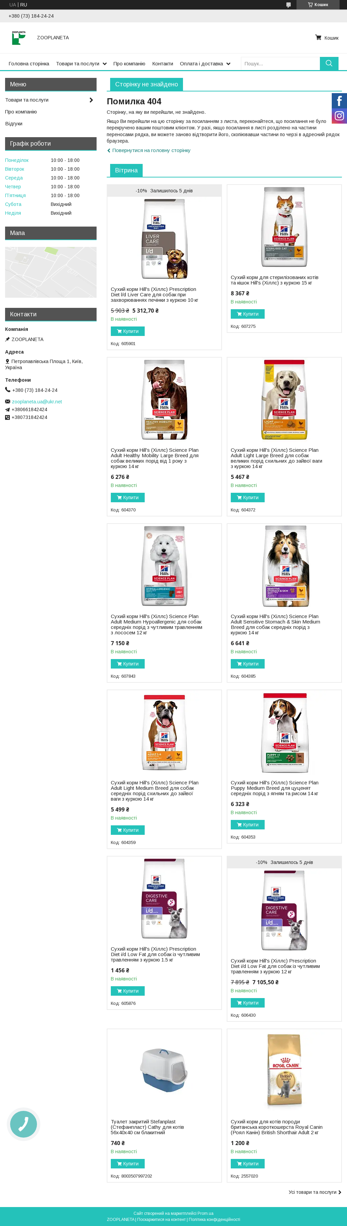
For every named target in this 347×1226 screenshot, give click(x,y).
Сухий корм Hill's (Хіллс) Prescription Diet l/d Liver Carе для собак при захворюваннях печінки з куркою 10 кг (154, 295)
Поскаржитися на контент (161, 1219)
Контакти (162, 63)
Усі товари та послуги (312, 1192)
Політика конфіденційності (214, 1219)
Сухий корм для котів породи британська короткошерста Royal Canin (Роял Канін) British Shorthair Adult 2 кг (277, 1127)
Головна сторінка (28, 63)
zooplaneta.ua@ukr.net (37, 401)
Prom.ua (205, 1213)
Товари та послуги (77, 63)
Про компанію (129, 63)
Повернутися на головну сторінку (152, 150)
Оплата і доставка (201, 63)
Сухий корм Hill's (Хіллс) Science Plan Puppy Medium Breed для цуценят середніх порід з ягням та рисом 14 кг (275, 788)
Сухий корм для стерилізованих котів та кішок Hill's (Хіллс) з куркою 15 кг (275, 280)
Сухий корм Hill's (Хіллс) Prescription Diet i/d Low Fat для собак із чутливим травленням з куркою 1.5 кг (155, 954)
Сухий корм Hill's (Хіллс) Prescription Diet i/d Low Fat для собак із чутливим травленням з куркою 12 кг (275, 966)
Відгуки (13, 123)
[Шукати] (329, 63)
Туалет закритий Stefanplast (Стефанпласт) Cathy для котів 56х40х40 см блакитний (147, 1127)
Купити (131, 331)
